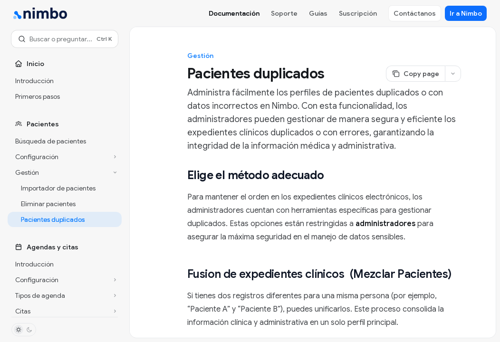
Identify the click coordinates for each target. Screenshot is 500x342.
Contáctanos (415, 13)
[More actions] (453, 74)
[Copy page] (415, 74)
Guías (318, 13)
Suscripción (358, 13)
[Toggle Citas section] (65, 311)
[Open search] (64, 39)
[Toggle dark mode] (23, 329)
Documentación (234, 13)
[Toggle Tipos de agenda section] (65, 295)
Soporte (284, 13)
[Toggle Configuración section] (65, 156)
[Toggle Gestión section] (65, 172)
